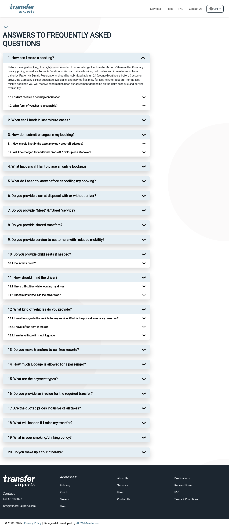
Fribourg (65, 485)
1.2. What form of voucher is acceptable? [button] (32, 105)
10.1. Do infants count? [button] (22, 263)
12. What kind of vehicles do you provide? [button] (40, 309)
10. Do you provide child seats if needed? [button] (39, 254)
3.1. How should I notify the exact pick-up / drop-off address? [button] (45, 143)
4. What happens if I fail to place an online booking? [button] (47, 166)
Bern (63, 506)
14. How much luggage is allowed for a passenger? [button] (47, 364)
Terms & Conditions (186, 499)
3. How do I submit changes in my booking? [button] (41, 135)
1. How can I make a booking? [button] (31, 58)
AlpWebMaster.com (88, 523)
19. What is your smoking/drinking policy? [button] (39, 437)
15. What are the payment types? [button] (33, 379)
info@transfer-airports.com (19, 506)
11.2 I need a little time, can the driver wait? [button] (34, 295)
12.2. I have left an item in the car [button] (28, 327)
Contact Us (195, 8)
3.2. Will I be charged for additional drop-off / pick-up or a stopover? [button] (49, 152)
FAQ (176, 492)
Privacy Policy (33, 523)
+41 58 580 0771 (13, 499)
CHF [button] (214, 9)
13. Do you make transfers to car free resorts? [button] (43, 350)
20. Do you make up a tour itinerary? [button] (35, 452)
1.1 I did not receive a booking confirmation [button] (34, 97)
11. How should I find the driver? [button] (32, 277)
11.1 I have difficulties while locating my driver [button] (36, 286)
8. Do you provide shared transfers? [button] (35, 225)
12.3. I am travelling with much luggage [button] (31, 335)
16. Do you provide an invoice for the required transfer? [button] (50, 394)
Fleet (169, 8)
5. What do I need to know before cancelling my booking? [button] (52, 181)
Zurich (63, 492)
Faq (180, 8)
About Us (122, 478)
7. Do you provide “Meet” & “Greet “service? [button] (41, 210)
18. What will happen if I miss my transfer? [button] (40, 423)
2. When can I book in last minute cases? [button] (39, 120)
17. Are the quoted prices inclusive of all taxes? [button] (44, 408)
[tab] (76, 58)
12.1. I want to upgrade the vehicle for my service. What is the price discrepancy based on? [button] (63, 318)
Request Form (183, 485)
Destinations (182, 478)
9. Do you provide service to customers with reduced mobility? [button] (56, 240)
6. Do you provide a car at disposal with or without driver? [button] (52, 196)
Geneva (64, 499)
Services (155, 8)
